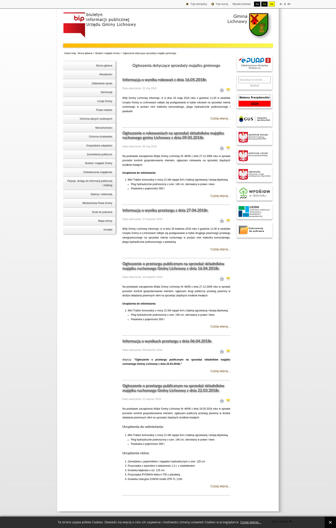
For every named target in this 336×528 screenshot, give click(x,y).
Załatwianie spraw (102, 83)
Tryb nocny (219, 4)
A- (281, 4)
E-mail (228, 90)
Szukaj (254, 85)
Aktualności (105, 74)
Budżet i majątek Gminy (107, 53)
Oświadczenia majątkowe (97, 172)
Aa (257, 4)
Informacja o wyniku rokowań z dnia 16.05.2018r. (164, 79)
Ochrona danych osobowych (96, 118)
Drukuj (222, 90)
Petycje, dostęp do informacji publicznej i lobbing (89, 183)
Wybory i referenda (101, 194)
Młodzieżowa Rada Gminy (97, 203)
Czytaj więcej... (220, 118)
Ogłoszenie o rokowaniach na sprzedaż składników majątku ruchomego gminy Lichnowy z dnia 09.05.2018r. (173, 135)
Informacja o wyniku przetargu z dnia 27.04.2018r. (165, 210)
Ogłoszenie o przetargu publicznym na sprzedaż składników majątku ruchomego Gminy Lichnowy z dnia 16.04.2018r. (173, 266)
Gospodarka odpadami (99, 145)
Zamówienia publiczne (99, 154)
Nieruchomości (103, 127)
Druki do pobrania (102, 212)
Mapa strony (105, 220)
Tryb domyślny (196, 4)
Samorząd (106, 92)
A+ (289, 4)
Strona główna (85, 53)
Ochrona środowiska (100, 136)
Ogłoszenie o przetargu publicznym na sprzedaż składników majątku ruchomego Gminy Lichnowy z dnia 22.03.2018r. (173, 388)
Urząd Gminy (104, 101)
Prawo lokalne (104, 110)
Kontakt (108, 229)
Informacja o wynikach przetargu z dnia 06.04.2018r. (167, 341)
